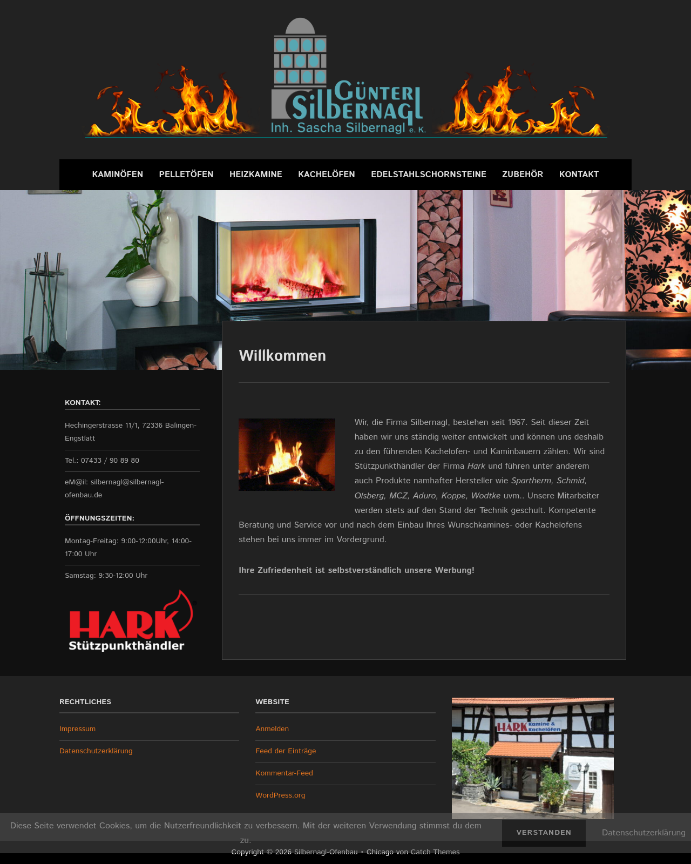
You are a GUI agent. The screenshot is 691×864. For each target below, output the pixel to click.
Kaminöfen (117, 174)
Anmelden (272, 729)
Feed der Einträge (285, 751)
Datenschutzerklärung (96, 751)
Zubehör (522, 174)
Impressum (77, 729)
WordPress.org (280, 795)
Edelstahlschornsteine (428, 174)
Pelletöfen (186, 174)
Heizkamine (255, 174)
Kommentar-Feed (284, 773)
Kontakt (579, 174)
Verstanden (543, 832)
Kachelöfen (326, 174)
